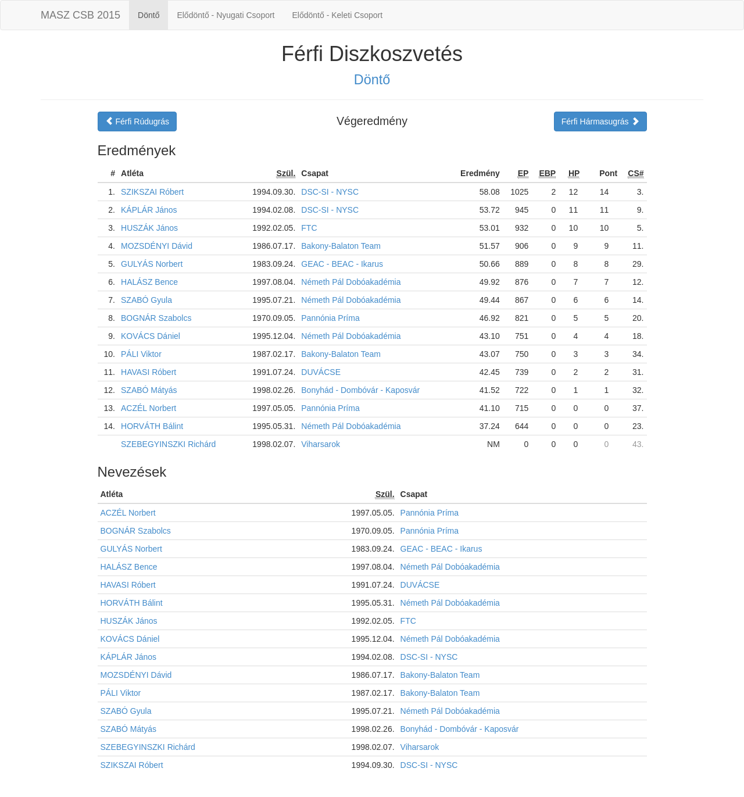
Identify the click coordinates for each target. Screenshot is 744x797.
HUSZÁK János (149, 228)
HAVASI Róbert (148, 372)
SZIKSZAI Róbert (152, 191)
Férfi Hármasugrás (600, 121)
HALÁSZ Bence (149, 282)
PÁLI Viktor (141, 354)
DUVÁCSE (321, 372)
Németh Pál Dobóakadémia (350, 282)
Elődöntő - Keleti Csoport (337, 15)
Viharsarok (320, 444)
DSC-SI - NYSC (330, 191)
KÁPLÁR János (149, 210)
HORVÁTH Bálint (152, 426)
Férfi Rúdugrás (137, 121)
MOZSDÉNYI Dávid (156, 246)
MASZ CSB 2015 (80, 15)
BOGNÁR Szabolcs (156, 318)
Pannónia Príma (330, 318)
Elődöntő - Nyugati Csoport (225, 15)
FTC (309, 228)
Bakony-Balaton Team (341, 246)
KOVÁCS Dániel (150, 336)
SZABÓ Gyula (146, 300)
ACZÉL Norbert (148, 408)
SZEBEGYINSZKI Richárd (168, 444)
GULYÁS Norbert (152, 264)
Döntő (148, 15)
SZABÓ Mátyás (149, 390)
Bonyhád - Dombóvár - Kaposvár (360, 390)
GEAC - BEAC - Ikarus (342, 264)
